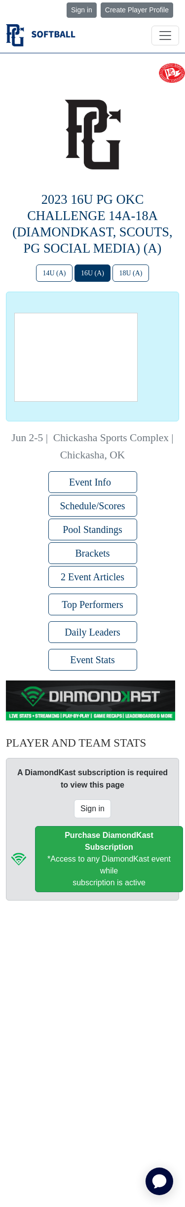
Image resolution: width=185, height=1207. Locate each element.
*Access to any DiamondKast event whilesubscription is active (109, 859)
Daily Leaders (92, 632)
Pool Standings (92, 529)
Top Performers (92, 604)
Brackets (92, 553)
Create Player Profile (137, 10)
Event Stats (92, 659)
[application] (159, 1181)
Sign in (81, 10)
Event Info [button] (92, 482)
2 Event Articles (92, 576)
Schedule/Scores (92, 505)
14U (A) (54, 273)
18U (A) (130, 273)
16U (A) (92, 273)
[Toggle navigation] (165, 35)
